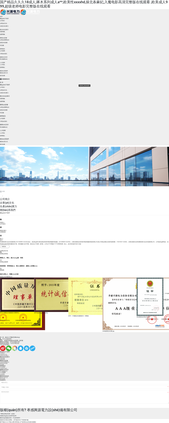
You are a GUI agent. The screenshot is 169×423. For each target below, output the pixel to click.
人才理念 (2, 64)
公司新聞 (2, 51)
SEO (19, 418)
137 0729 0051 (4, 345)
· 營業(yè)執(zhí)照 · (5, 413)
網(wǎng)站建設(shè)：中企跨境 (9, 418)
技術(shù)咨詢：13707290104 (9, 343)
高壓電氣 (2, 31)
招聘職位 (2, 67)
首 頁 (1, 82)
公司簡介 (2, 20)
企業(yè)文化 (3, 23)
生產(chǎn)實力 (4, 26)
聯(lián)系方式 (4, 73)
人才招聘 (2, 62)
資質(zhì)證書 (3, 42)
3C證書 (2, 45)
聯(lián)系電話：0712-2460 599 (10, 342)
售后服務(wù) (3, 59)
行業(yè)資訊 (3, 53)
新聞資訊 (2, 49)
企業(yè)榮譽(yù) (4, 40)
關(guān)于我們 (4, 18)
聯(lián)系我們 (4, 71)
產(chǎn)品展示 (4, 29)
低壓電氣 (2, 34)
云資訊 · (13, 413)
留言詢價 (2, 75)
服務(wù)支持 (3, 57)
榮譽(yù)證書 (3, 38)
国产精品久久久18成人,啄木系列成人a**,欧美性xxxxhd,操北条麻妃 (18, 422)
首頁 (1, 16)
